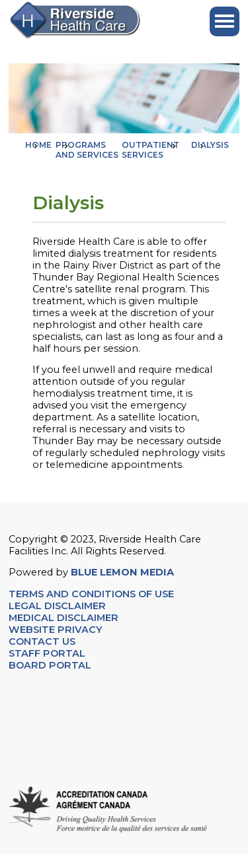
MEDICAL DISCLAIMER (63, 618)
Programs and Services (87, 150)
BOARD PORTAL (50, 665)
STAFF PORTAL (47, 653)
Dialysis (210, 145)
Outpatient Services (150, 150)
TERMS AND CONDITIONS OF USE (91, 594)
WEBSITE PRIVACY (56, 630)
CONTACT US (43, 641)
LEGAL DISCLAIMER (57, 606)
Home (38, 145)
